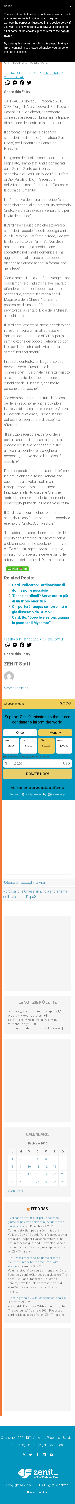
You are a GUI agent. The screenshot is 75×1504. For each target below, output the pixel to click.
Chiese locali (14, 77)
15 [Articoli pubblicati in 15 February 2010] (12, 1174)
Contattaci (56, 1445)
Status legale (21, 1445)
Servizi (67, 1438)
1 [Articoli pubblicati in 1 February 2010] (12, 1159)
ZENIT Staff (52, 73)
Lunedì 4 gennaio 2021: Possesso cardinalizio (37, 1298)
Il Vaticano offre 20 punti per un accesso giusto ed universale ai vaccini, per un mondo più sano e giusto (36, 1222)
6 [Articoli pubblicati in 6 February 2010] (54, 1159)
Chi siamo (8, 1438)
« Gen (11, 1190)
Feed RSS (39, 1208)
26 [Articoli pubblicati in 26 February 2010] (46, 1181)
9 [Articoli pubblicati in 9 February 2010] (21, 1166)
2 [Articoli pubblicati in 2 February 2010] (21, 1159)
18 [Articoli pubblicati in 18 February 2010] (37, 1174)
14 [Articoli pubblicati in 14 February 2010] (62, 1166)
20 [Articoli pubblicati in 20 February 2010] (54, 1174)
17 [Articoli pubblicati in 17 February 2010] (29, 1174)
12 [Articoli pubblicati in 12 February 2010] (46, 1166)
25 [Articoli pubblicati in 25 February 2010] (37, 1181)
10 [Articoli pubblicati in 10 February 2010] (29, 1166)
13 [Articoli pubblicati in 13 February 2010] (54, 1166)
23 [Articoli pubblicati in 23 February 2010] (20, 1181)
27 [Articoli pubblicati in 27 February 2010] (54, 1181)
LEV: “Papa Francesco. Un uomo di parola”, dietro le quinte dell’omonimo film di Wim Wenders (35, 1262)
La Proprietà (51, 1438)
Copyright (39, 1445)
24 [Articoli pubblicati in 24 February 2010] (29, 1181)
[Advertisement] (37, 851)
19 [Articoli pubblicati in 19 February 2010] (46, 1174)
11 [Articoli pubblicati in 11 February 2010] (37, 1166)
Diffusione (33, 1438)
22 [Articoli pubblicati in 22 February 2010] (12, 1181)
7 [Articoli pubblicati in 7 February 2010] (63, 1159)
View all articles (16, 688)
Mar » (20, 1190)
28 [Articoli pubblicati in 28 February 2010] (62, 1181)
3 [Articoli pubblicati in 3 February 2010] (29, 1159)
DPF (20, 1438)
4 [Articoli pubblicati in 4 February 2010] (37, 1159)
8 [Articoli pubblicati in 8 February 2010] (12, 1166)
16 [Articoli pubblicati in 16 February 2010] (20, 1174)
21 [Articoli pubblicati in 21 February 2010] (62, 1174)
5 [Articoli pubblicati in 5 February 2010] (46, 1159)
